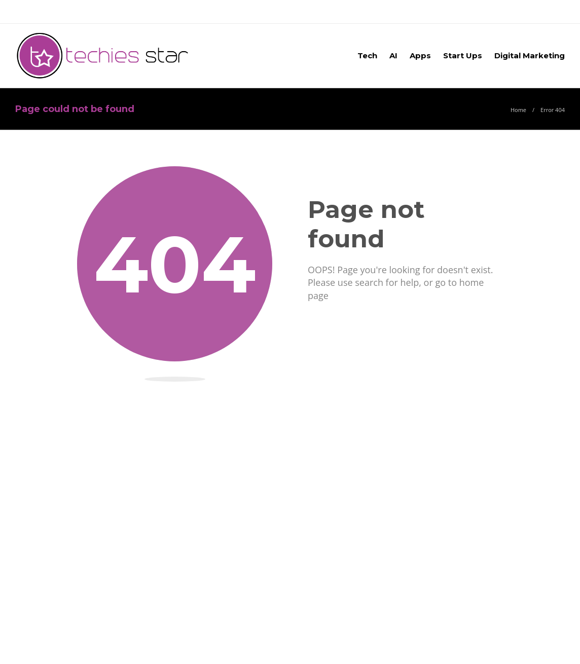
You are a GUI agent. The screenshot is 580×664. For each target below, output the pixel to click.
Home (518, 110)
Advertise (85, 11)
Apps (420, 55)
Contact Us (177, 11)
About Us (34, 11)
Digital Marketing (529, 55)
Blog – (129, 11)
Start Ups (462, 55)
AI (393, 55)
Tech (367, 55)
